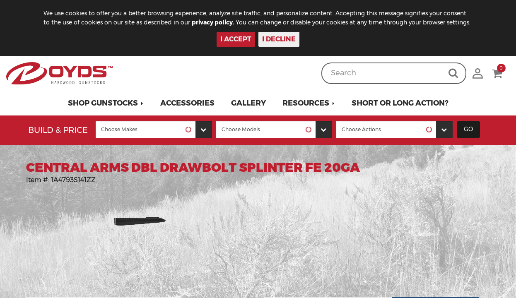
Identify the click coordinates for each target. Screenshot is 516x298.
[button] (106, 103)
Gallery (248, 103)
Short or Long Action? (400, 103)
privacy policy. (213, 22)
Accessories (187, 103)
